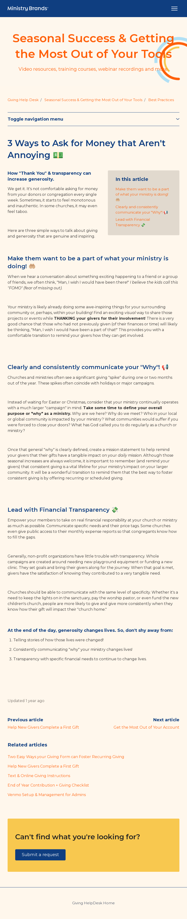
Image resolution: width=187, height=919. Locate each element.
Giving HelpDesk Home (93, 903)
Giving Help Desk (23, 100)
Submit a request (40, 854)
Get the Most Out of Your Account (146, 727)
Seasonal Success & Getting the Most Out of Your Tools (93, 100)
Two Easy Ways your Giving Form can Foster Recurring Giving (66, 757)
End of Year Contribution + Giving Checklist (48, 785)
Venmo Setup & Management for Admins (47, 794)
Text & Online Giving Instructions (39, 776)
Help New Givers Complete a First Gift (43, 727)
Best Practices (161, 100)
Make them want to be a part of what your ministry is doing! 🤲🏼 (142, 194)
